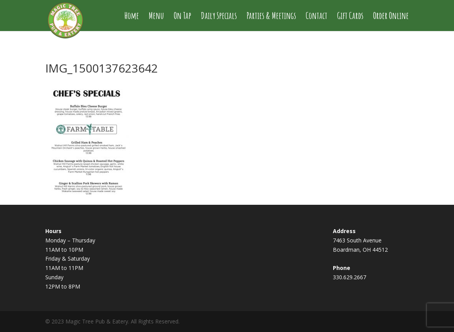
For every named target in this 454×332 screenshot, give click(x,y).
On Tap (182, 17)
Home (131, 17)
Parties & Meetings (271, 17)
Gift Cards (350, 17)
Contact (316, 17)
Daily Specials (219, 17)
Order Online (391, 17)
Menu (156, 17)
